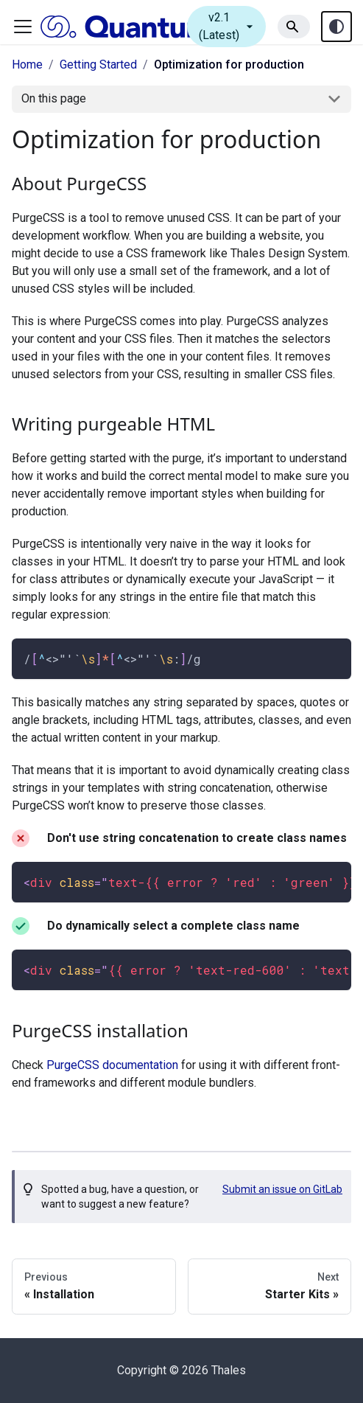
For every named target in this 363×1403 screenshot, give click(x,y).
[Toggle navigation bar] (23, 26)
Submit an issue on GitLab (282, 1189)
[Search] (294, 26)
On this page (53, 98)
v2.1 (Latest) (228, 26)
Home (27, 65)
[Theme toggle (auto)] (336, 26)
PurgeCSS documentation (112, 1065)
